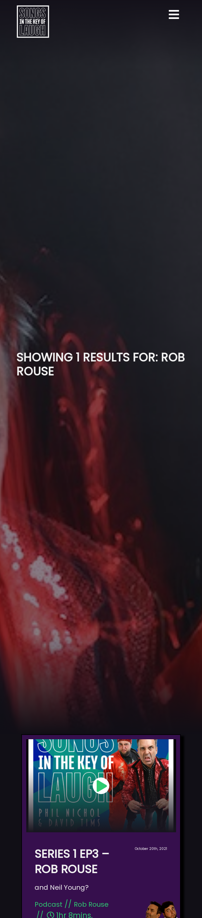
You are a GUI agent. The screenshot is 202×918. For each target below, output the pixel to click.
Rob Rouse (91, 904)
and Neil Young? (62, 887)
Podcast (48, 904)
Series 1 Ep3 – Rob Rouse (72, 861)
